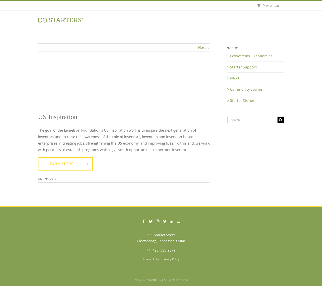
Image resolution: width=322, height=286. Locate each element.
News (234, 78)
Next (202, 47)
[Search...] (252, 120)
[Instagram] (157, 221)
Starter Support (243, 67)
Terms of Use (151, 259)
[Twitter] (151, 221)
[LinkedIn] (171, 221)
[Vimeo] (164, 221)
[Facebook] (144, 221)
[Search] (281, 120)
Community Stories (246, 89)
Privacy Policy (171, 259)
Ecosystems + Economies (251, 55)
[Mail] (178, 221)
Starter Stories (242, 100)
